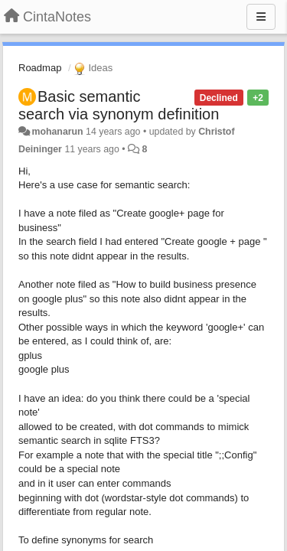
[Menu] (261, 17)
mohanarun (57, 131)
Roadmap (39, 67)
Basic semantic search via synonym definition (118, 105)
